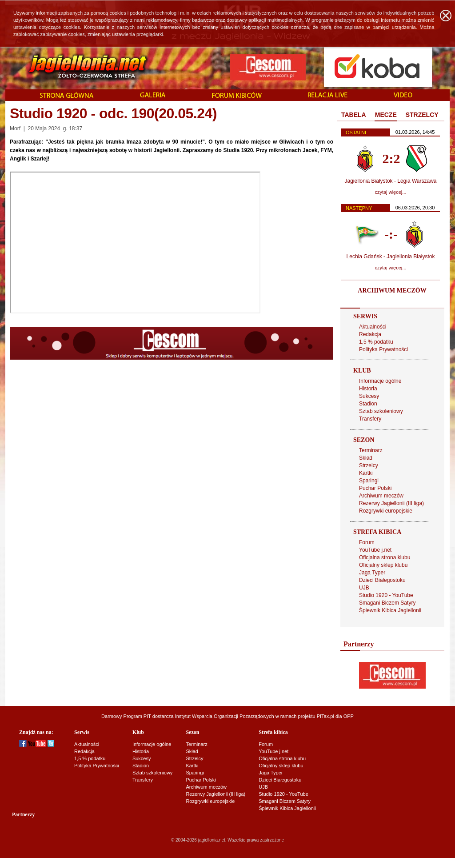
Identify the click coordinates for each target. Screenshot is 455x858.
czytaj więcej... (391, 192)
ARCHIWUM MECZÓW (392, 290)
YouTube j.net (375, 550)
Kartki (366, 473)
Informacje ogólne (380, 381)
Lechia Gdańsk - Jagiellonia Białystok (391, 256)
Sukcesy (369, 396)
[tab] (354, 115)
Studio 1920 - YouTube (386, 595)
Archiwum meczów (381, 496)
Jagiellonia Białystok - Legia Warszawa (391, 181)
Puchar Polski (375, 488)
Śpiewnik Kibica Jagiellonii (390, 610)
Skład (365, 458)
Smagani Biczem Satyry (387, 603)
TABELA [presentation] (353, 114)
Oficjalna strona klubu (384, 557)
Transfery (370, 419)
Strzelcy (368, 465)
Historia (368, 388)
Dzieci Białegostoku (382, 580)
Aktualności (372, 327)
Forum (367, 542)
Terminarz (371, 450)
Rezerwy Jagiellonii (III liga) (391, 503)
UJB (364, 588)
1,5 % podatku (376, 342)
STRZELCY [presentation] (422, 114)
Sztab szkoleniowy (381, 411)
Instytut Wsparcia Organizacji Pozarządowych (224, 716)
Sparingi (369, 480)
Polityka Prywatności (383, 349)
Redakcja (370, 334)
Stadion (368, 404)
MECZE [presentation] (386, 114)
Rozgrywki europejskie (385, 511)
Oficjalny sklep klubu (383, 565)
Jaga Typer (372, 572)
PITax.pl (325, 716)
